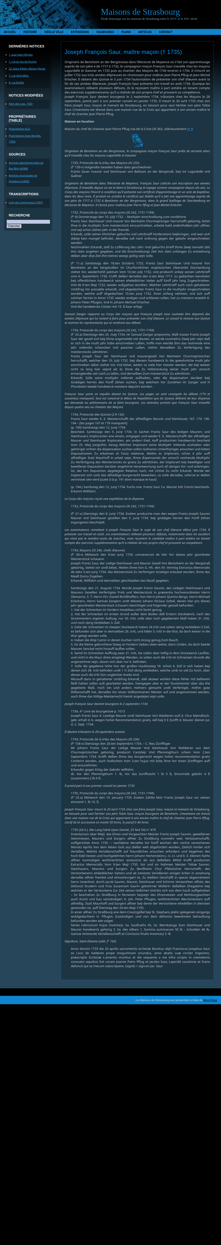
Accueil (10, 32)
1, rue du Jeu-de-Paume (23, 61)
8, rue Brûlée (16, 82)
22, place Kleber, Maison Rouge (27, 68)
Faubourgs (105, 32)
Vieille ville (53, 32)
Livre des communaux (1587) (26, 202)
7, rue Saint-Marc (19, 75)
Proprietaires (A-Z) (19, 128)
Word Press (210, 1000)
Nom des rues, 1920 (21, 103)
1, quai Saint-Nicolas (21, 54)
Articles (145, 32)
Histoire (30, 32)
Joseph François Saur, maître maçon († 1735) (123, 52)
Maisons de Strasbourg (140, 12)
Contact (165, 32)
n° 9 (190, 129)
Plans (126, 32)
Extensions (80, 32)
